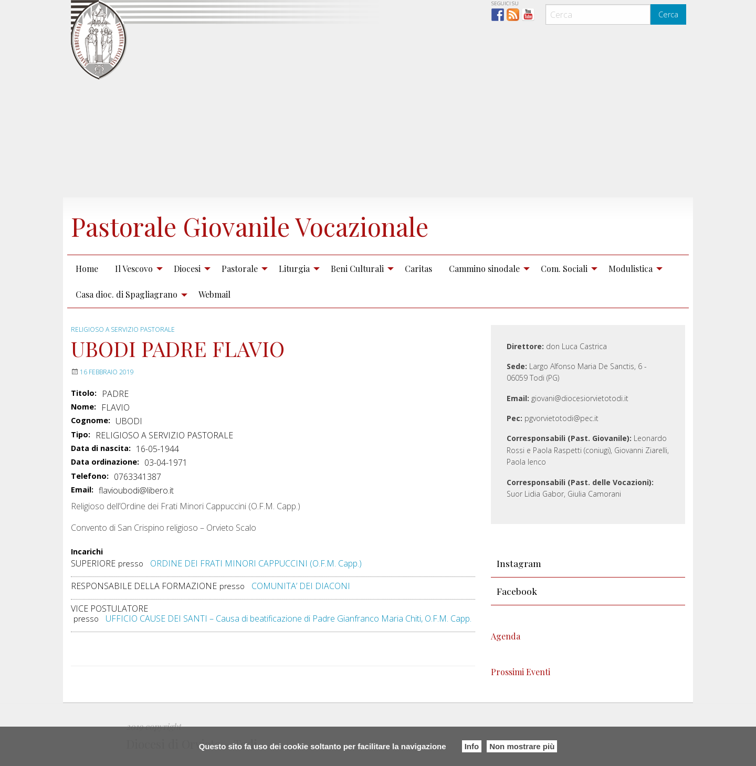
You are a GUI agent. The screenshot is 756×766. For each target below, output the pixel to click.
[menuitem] (87, 268)
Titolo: (84, 393)
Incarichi (87, 552)
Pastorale (240, 268)
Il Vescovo (134, 268)
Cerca (668, 14)
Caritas (418, 268)
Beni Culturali (357, 268)
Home (87, 268)
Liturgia (294, 268)
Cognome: (90, 420)
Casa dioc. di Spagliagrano (126, 294)
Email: (82, 490)
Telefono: (90, 476)
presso (130, 564)
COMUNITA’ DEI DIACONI (300, 586)
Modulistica (630, 268)
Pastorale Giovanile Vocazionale (249, 226)
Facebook (517, 591)
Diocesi (187, 268)
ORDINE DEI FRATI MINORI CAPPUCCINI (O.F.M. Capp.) (256, 563)
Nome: (83, 407)
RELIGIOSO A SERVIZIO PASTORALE (123, 329)
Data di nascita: (101, 448)
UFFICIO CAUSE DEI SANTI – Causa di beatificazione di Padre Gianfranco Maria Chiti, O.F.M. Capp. (288, 618)
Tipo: (80, 435)
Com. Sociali (564, 268)
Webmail (214, 294)
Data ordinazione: (105, 462)
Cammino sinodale (484, 268)
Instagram (519, 563)
